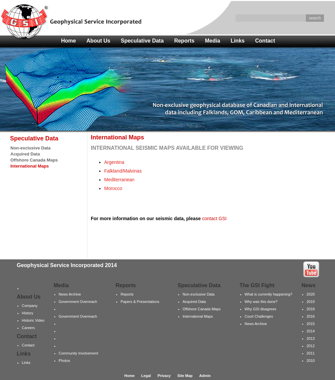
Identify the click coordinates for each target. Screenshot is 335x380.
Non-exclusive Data (30, 147)
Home (68, 41)
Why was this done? (261, 302)
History (27, 313)
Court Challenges (259, 316)
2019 (311, 302)
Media (212, 41)
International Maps (198, 316)
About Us (98, 41)
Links (237, 41)
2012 (311, 346)
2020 (311, 294)
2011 (311, 353)
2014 (311, 331)
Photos (64, 361)
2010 (311, 361)
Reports (184, 41)
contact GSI (214, 218)
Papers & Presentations (140, 302)
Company (30, 306)
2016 (311, 316)
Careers (28, 328)
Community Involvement (78, 353)
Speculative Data (142, 41)
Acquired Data (25, 153)
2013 (311, 338)
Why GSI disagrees (260, 309)
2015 (311, 324)
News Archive (70, 294)
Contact (265, 41)
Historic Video (33, 320)
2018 (311, 309)
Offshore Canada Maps (34, 160)
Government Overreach (78, 302)
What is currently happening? (268, 294)
